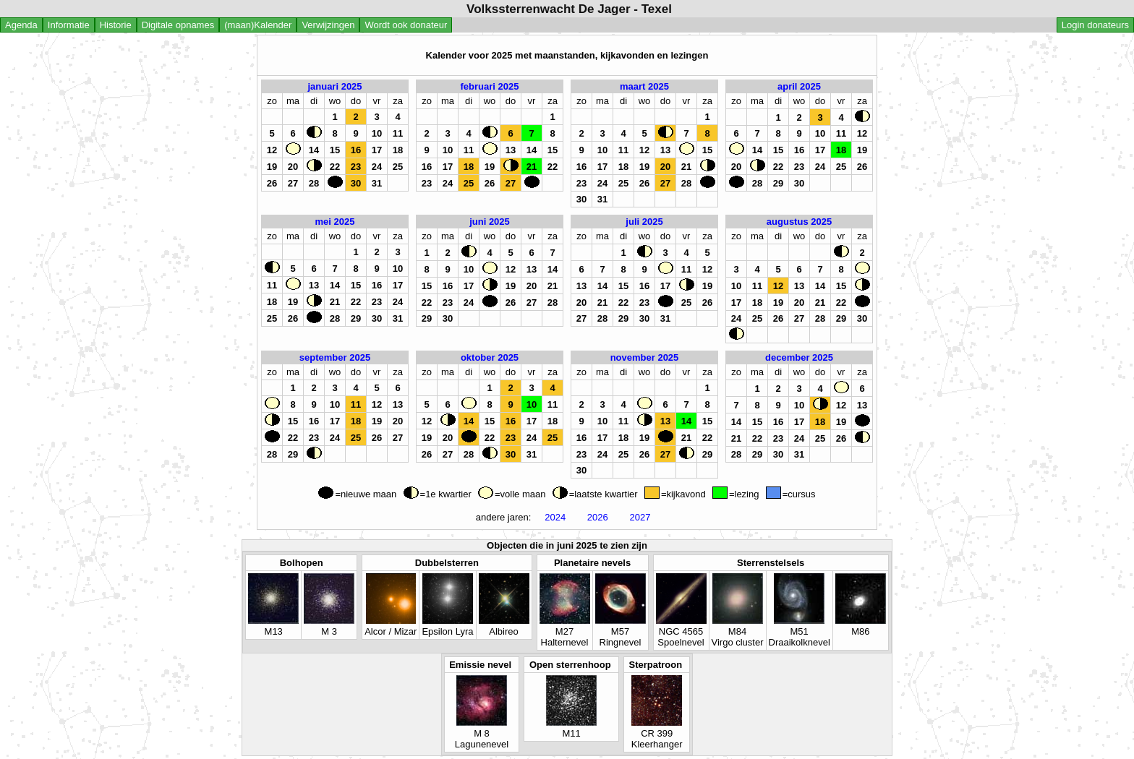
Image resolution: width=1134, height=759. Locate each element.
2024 (555, 517)
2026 (597, 517)
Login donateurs (1095, 25)
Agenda (21, 25)
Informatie (69, 25)
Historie (116, 25)
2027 (640, 517)
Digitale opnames (178, 25)
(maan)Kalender (257, 25)
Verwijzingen (328, 25)
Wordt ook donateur (405, 25)
